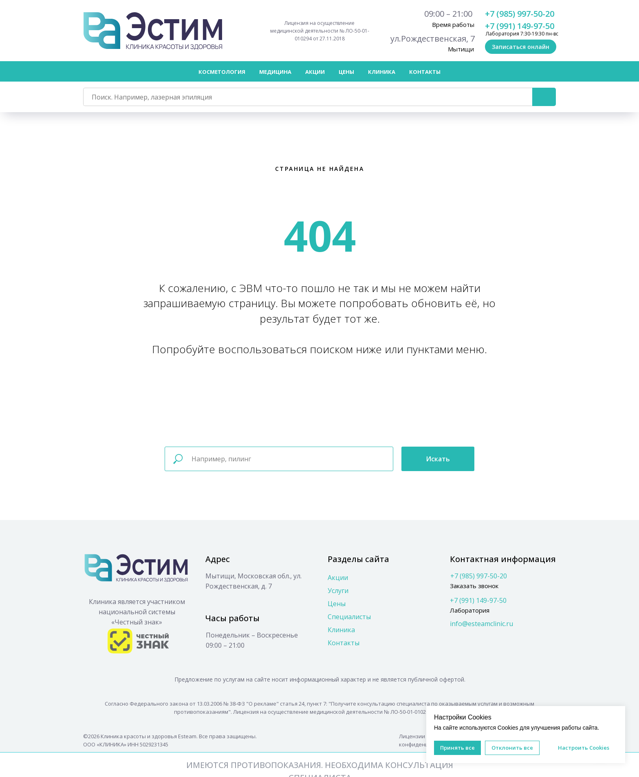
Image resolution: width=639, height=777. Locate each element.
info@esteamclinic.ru (481, 623)
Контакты (425, 71)
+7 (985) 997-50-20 (519, 13)
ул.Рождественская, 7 (432, 38)
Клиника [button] (381, 71)
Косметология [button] (221, 71)
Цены (337, 603)
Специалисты (349, 616)
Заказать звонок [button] (474, 586)
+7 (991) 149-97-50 (519, 25)
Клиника (341, 629)
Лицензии (412, 736)
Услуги (338, 590)
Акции (315, 71)
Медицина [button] (275, 71)
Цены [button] (346, 71)
